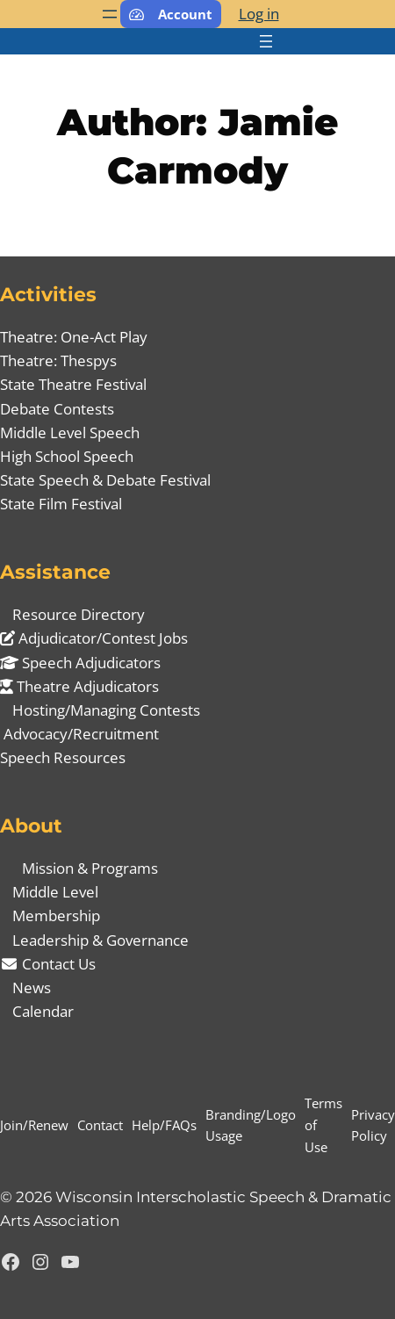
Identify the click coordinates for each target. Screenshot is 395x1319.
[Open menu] (109, 14)
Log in (259, 14)
